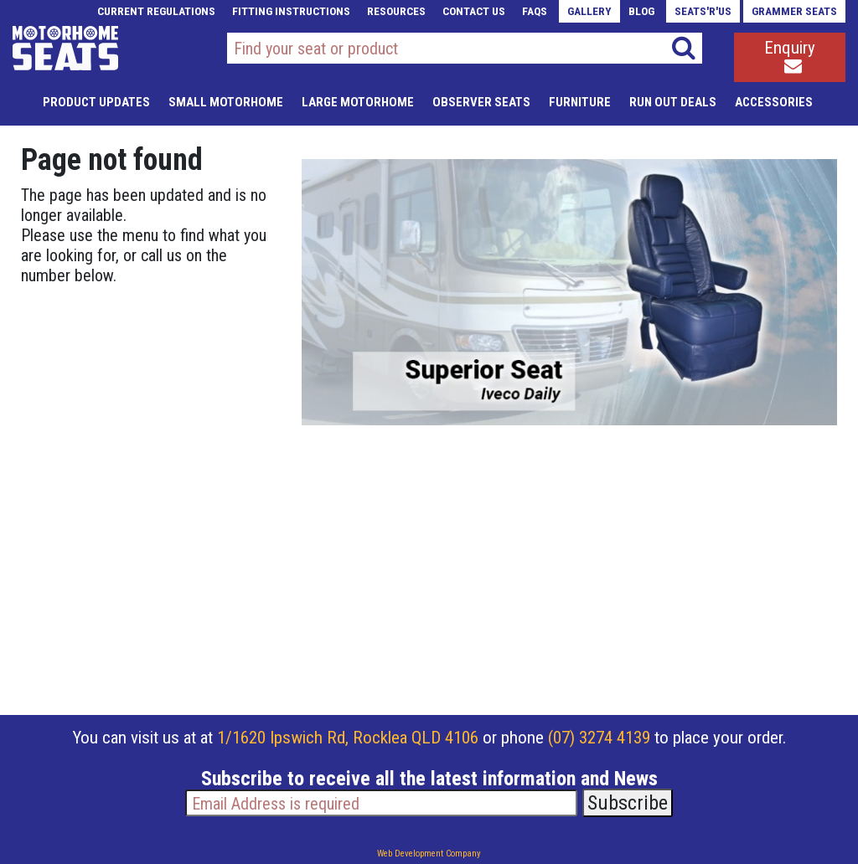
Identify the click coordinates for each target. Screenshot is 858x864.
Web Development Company (429, 853)
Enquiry (789, 56)
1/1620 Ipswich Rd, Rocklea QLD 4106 (347, 738)
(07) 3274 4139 (599, 738)
